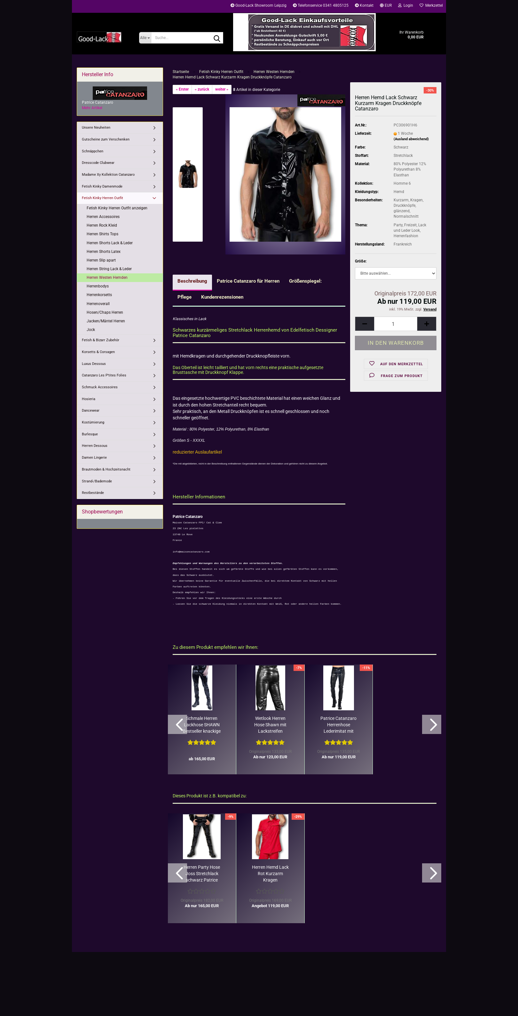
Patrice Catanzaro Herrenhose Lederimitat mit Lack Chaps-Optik (338, 725)
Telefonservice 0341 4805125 (321, 5)
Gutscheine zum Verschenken (106, 139)
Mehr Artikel (92, 108)
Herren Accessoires (103, 216)
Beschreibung (192, 281)
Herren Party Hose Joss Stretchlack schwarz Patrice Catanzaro (202, 874)
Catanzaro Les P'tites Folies (104, 375)
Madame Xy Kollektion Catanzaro (108, 175)
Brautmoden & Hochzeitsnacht (106, 469)
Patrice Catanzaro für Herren (248, 281)
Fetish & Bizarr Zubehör (100, 340)
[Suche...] (145, 38)
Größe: (360, 261)
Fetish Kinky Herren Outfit (102, 198)
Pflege (184, 297)
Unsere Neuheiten (96, 127)
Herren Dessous (94, 446)
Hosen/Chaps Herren (105, 312)
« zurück (202, 89)
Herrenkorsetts (99, 295)
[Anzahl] (395, 324)
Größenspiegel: (305, 281)
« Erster (182, 89)
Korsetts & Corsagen (98, 352)
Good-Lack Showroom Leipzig (258, 5)
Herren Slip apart (101, 260)
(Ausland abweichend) (411, 139)
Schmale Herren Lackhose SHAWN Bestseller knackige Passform (202, 725)
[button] (386, 6)
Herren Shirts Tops (102, 234)
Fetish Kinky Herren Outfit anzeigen (117, 208)
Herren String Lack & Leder (109, 269)
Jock (91, 329)
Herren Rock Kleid (102, 225)
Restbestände (93, 493)
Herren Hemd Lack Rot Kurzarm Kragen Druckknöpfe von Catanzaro (270, 874)
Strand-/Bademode (97, 481)
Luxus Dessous (94, 364)
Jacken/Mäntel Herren (106, 321)
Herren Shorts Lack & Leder (110, 243)
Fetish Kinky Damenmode (102, 186)
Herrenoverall (98, 304)
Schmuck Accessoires (100, 387)
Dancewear (90, 410)
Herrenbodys (98, 286)
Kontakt (364, 5)
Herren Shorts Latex (104, 251)
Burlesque (90, 434)
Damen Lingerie (94, 458)
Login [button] (405, 5)
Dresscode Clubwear (98, 163)
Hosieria (88, 399)
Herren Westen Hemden (107, 277)
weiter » (221, 89)
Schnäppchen (92, 151)
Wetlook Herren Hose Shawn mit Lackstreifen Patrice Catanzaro (270, 725)
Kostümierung (93, 422)
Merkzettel (431, 5)
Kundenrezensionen (222, 297)
